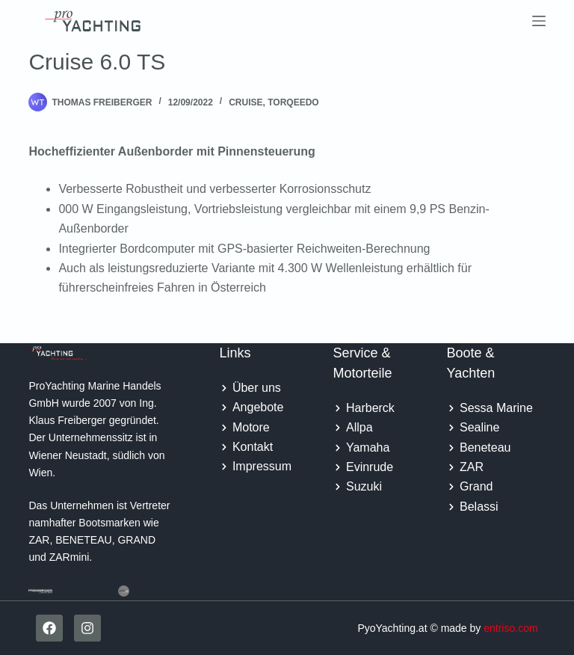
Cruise (245, 102)
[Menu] (539, 21)
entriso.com (510, 628)
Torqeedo (293, 102)
